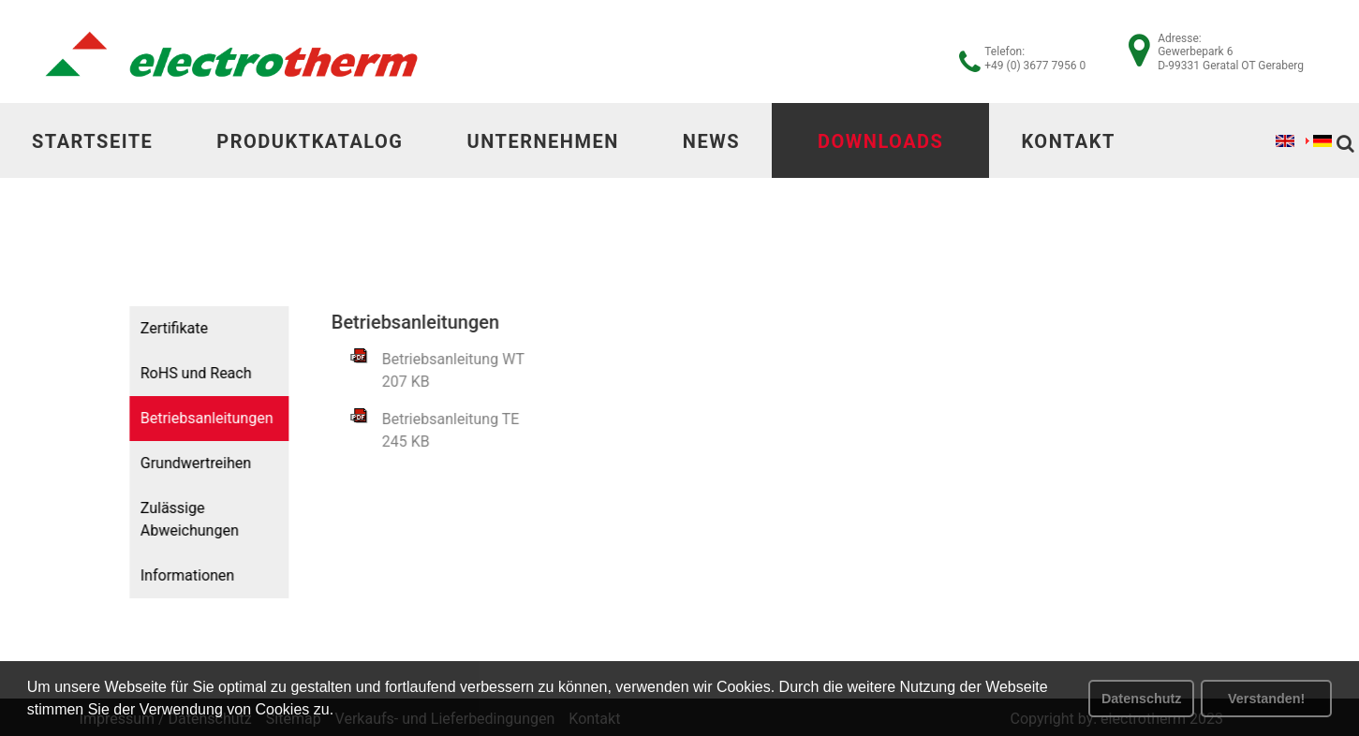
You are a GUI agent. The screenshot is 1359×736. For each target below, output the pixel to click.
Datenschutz (1141, 698)
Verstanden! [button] (1266, 698)
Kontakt (1068, 141)
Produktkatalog (309, 141)
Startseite (92, 141)
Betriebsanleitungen (199, 418)
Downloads (880, 141)
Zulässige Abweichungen (182, 519)
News (711, 141)
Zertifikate (166, 328)
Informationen (180, 575)
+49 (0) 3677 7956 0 (1035, 65)
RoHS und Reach (188, 373)
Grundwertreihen (188, 463)
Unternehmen (542, 141)
